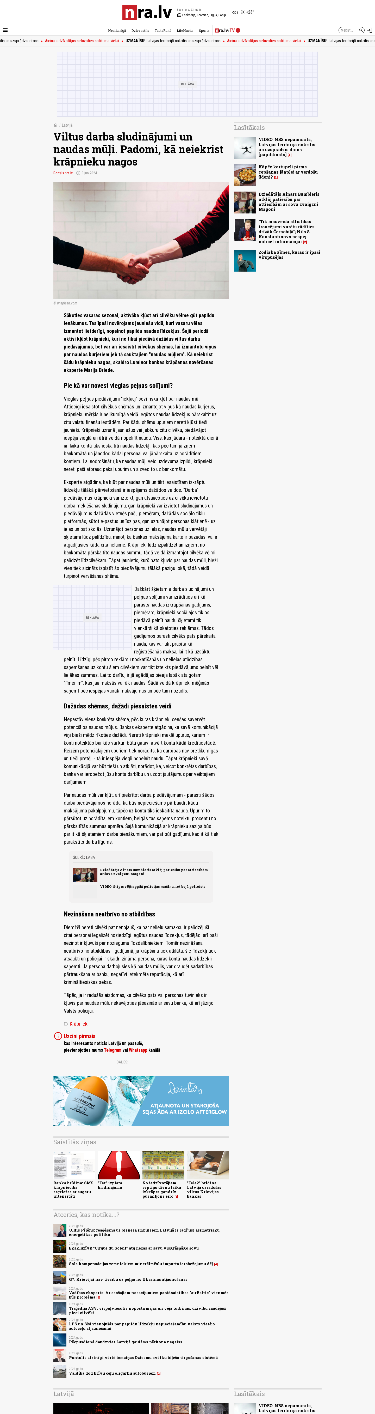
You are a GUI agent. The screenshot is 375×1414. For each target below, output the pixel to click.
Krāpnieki (76, 1024)
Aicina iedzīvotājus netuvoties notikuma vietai (88, 40)
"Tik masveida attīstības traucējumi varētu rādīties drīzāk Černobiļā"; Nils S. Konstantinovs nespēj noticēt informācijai (287, 231)
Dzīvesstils (140, 30)
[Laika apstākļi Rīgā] (243, 12)
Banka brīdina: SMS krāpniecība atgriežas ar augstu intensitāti (73, 1189)
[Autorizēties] (370, 30)
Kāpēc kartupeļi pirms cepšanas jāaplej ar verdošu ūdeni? (288, 171)
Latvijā (67, 125)
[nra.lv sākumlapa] (147, 12)
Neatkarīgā (117, 30)
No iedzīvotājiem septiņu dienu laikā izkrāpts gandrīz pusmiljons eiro (161, 1189)
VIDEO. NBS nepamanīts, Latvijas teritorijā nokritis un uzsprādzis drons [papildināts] (287, 147)
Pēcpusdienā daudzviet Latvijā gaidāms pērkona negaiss (125, 1341)
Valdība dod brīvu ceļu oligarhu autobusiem (112, 1373)
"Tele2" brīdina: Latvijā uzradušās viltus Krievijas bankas (204, 1189)
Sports (204, 30)
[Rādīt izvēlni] (5, 30)
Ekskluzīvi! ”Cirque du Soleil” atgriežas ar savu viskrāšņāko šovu (134, 1248)
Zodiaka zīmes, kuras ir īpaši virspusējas (289, 254)
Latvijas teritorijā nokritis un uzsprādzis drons (178, 40)
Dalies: (122, 1062)
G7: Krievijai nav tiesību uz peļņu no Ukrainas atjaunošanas (128, 1279)
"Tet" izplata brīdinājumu (110, 1185)
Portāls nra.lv (63, 173)
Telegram (112, 1050)
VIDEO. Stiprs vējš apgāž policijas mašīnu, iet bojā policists (152, 886)
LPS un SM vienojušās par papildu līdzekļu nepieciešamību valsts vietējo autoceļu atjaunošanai (142, 1326)
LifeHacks (185, 30)
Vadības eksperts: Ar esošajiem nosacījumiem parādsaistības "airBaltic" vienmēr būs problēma (148, 1295)
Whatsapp (138, 1050)
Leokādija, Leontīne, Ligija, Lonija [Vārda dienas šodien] (202, 15)
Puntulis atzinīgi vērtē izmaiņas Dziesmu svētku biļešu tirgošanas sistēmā (143, 1357)
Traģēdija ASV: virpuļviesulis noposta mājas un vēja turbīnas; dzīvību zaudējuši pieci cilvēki (148, 1310)
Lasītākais (249, 127)
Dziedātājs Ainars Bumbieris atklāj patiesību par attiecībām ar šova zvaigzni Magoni (154, 872)
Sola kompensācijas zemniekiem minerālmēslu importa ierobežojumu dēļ (141, 1263)
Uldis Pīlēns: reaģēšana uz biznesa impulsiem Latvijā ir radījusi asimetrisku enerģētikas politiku (144, 1232)
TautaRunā (163, 30)
